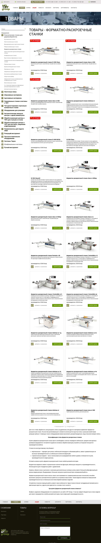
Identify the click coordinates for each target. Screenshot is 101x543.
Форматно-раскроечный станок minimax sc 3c (46, 371)
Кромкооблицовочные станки (12, 66)
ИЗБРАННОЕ (93, 1)
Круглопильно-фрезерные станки (13, 58)
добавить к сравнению (41, 73)
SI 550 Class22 (35, 178)
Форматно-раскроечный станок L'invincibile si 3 (82, 255)
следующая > (71, 426)
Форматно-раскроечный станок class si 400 (45, 101)
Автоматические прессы (10, 89)
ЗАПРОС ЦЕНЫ (57, 73)
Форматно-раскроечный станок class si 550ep (46, 217)
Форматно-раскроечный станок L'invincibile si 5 (46, 294)
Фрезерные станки (9, 69)
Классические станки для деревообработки (13, 36)
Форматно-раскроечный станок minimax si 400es (45, 411)
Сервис (22, 511)
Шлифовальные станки (10, 55)
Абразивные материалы (13, 95)
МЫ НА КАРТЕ (6, 1)
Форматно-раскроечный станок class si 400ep (81, 178)
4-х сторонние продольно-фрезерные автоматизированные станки (13, 86)
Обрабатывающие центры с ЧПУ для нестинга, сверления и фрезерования (14, 124)
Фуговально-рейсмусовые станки (13, 74)
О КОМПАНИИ (6, 508)
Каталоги (22, 515)
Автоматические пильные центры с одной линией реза (14, 114)
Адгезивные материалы (13, 98)
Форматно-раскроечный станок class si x (79, 217)
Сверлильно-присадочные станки (13, 71)
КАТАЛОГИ (48, 7)
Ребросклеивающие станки (11, 46)
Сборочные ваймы (9, 76)
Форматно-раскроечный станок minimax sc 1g (46, 333)
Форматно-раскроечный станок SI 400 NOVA (45, 139)
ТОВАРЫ (22, 7)
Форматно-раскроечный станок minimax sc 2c (81, 333)
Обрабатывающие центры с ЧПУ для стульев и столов (14, 119)
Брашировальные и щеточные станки (14, 44)
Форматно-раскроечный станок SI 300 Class (45, 62)
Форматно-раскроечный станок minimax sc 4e (81, 371)
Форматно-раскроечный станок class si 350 (80, 62)
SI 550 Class (70, 139)
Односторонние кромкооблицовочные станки (14, 52)
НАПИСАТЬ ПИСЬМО (21, 1)
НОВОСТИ (41, 7)
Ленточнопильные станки (11, 42)
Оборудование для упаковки (14, 110)
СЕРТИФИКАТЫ (65, 7)
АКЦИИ (34, 7)
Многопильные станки (10, 82)
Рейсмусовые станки (9, 64)
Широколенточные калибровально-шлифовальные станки (13, 79)
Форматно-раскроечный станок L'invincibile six (81, 294)
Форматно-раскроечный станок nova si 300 (80, 410)
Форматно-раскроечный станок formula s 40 (45, 255)
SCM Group (43, 70)
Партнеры (3, 515)
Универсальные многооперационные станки (14, 61)
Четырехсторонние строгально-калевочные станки (15, 106)
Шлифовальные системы (13, 144)
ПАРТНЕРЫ (56, 7)
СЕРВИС (28, 7)
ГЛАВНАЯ (15, 7)
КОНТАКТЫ (74, 7)
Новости (3, 518)
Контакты (3, 511)
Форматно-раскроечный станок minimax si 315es (80, 101)
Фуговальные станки (9, 39)
